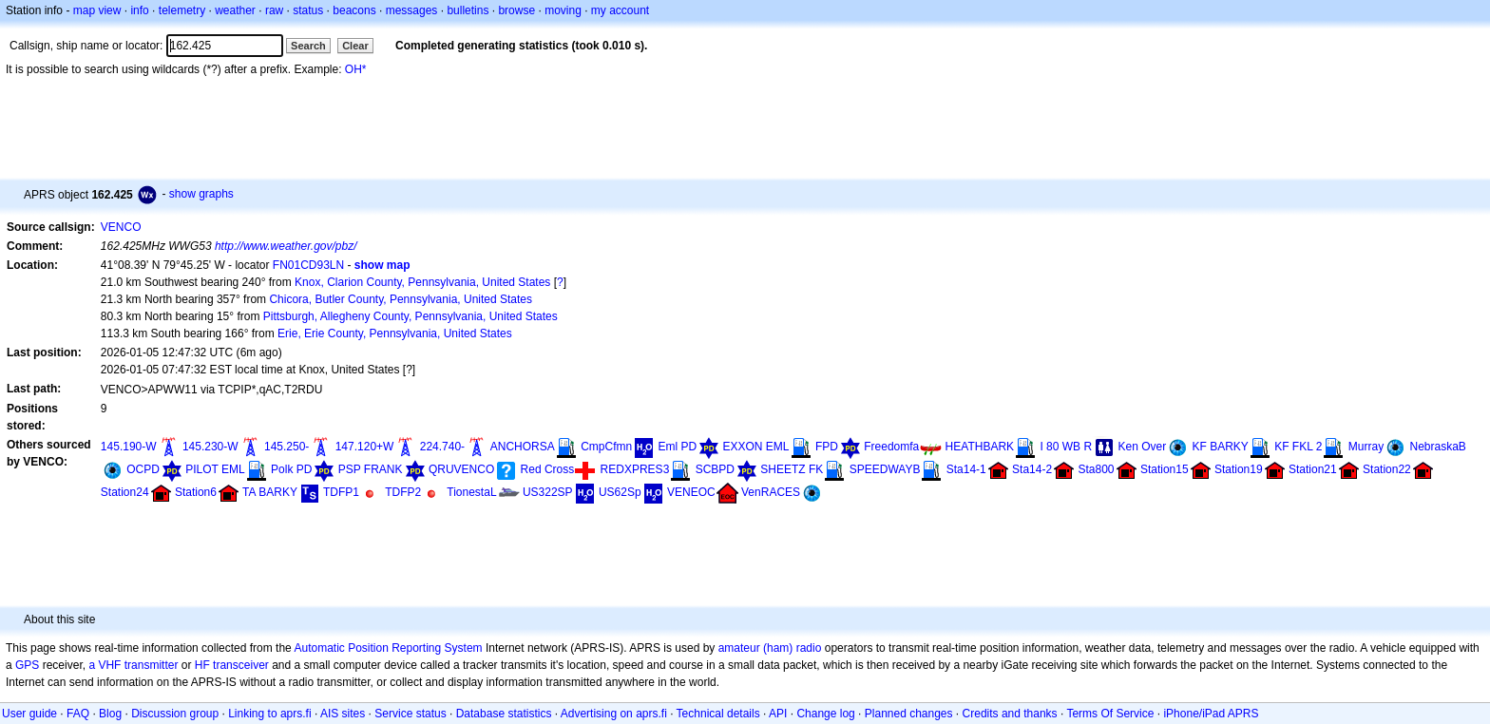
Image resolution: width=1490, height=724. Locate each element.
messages (412, 10)
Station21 (1313, 469)
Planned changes (909, 713)
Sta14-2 (1032, 469)
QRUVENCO (461, 469)
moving (563, 10)
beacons (354, 10)
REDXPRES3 (635, 469)
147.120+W (364, 446)
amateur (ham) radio (770, 648)
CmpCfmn (606, 446)
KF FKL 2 (1298, 446)
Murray (1366, 446)
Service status (410, 713)
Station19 (1238, 469)
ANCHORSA (522, 446)
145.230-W (210, 446)
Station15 (1164, 469)
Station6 (196, 492)
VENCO (121, 227)
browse (516, 10)
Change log (825, 713)
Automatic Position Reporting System (388, 648)
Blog (110, 713)
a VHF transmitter (133, 665)
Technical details (718, 713)
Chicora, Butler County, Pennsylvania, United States (400, 299)
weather (235, 10)
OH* (356, 69)
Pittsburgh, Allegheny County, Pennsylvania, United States (410, 316)
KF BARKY (1221, 446)
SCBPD (715, 469)
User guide (29, 713)
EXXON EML (756, 446)
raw (274, 10)
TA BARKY (269, 492)
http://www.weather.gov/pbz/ (286, 246)
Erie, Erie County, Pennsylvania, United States (394, 333)
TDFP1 (341, 492)
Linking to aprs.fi (269, 713)
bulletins (467, 10)
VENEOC (691, 492)
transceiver (241, 665)
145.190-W (129, 446)
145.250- (286, 446)
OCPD (143, 469)
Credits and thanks (1010, 713)
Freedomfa (891, 446)
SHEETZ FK (791, 469)
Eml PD (678, 446)
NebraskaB (1437, 446)
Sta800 (1096, 469)
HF (202, 665)
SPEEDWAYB (885, 469)
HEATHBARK (980, 446)
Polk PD (291, 469)
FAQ (78, 713)
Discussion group (175, 713)
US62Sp (620, 492)
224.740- (442, 446)
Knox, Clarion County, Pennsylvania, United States (422, 282)
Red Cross (548, 469)
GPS (27, 665)
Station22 (1387, 469)
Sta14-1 (966, 469)
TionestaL (471, 492)
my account (620, 10)
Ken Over (1142, 446)
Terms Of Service (1110, 713)
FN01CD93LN (308, 265)
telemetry (182, 10)
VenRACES (770, 492)
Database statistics (504, 713)
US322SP (548, 492)
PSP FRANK (370, 469)
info (139, 10)
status (308, 10)
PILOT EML (214, 469)
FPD (826, 446)
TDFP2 (403, 492)
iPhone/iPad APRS (1210, 713)
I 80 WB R (1066, 446)
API (778, 713)
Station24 (125, 492)
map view (97, 10)
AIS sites (342, 713)
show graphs (201, 193)
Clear (355, 45)
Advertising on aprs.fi (614, 713)
